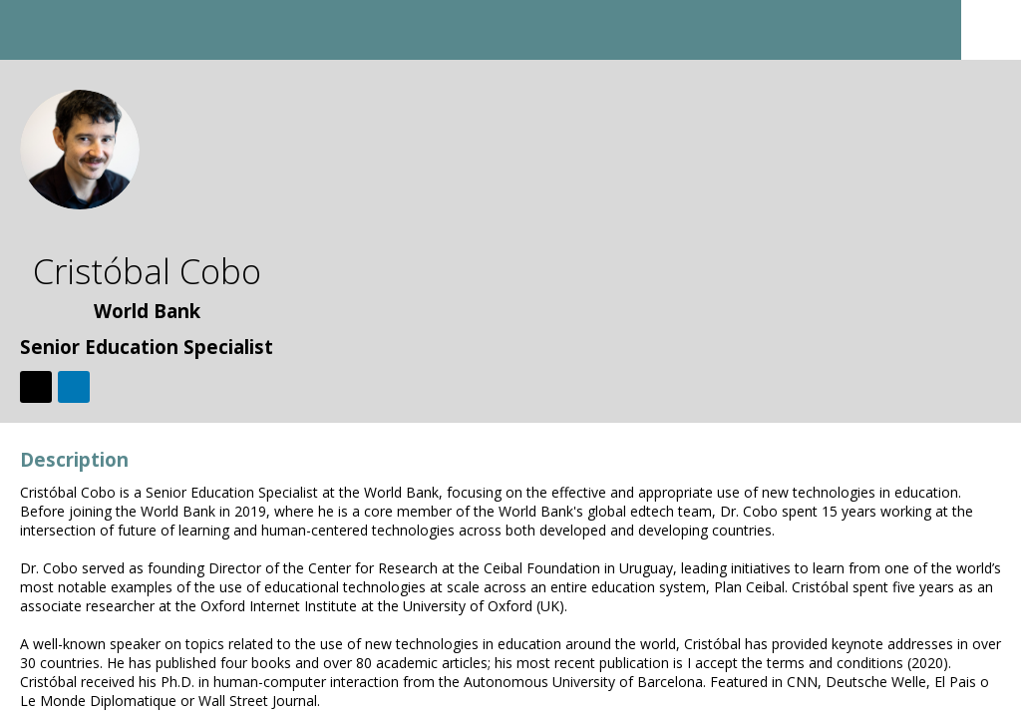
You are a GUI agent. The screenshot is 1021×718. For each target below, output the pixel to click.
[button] (30, 30)
